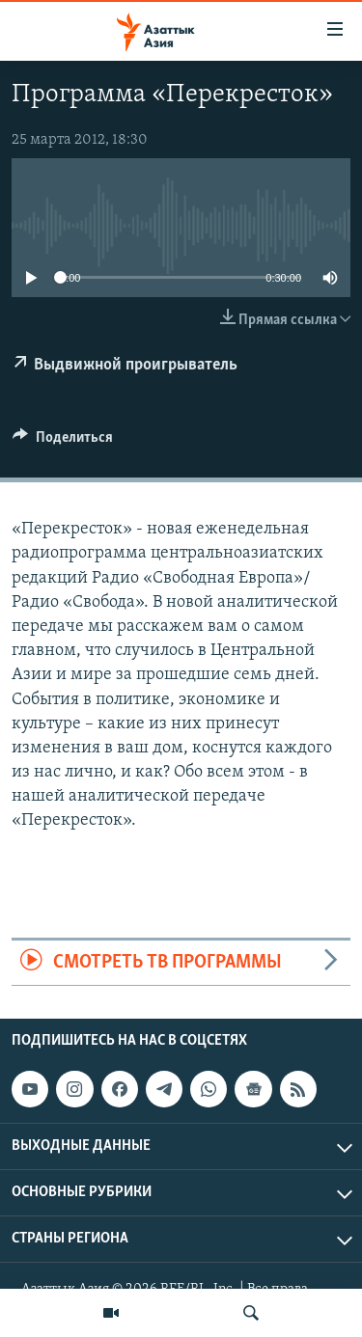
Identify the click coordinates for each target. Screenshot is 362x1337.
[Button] (63, 441)
